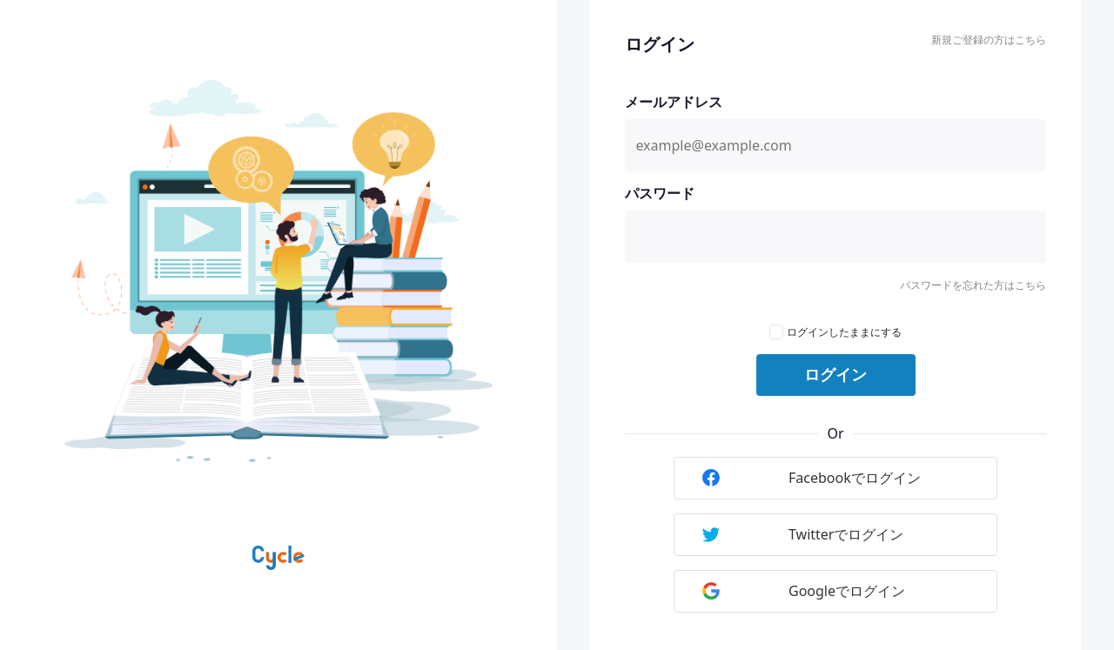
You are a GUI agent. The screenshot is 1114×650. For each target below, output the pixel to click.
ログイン (835, 375)
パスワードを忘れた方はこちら (973, 285)
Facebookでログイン (811, 477)
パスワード (660, 193)
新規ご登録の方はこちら (988, 39)
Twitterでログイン (802, 534)
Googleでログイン (803, 590)
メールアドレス (673, 101)
